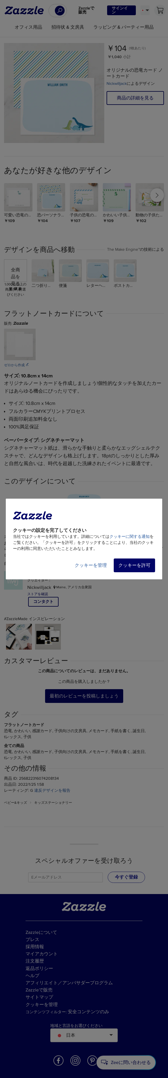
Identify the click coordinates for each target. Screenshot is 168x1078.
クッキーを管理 (91, 565)
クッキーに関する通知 (129, 536)
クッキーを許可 (134, 565)
